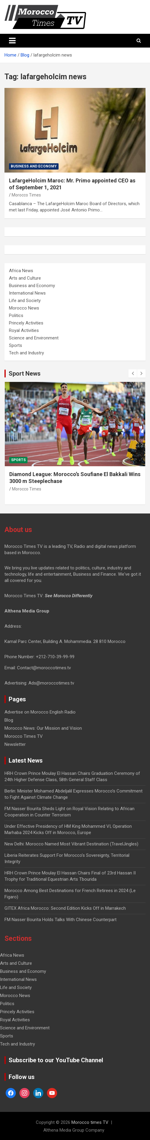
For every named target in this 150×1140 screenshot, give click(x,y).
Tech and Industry (26, 353)
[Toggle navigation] (12, 41)
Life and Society (25, 300)
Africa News (21, 270)
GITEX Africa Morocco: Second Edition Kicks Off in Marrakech (65, 908)
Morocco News (24, 308)
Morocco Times (26, 195)
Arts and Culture (25, 278)
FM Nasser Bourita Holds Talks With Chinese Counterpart (60, 919)
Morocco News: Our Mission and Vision (43, 728)
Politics (16, 315)
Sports (15, 345)
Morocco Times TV (23, 736)
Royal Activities (24, 330)
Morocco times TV (89, 1122)
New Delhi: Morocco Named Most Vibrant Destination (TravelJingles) (71, 844)
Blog (8, 720)
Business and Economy (34, 166)
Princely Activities (26, 323)
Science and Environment (34, 338)
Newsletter (15, 744)
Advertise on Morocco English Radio (40, 712)
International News (27, 293)
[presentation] (132, 373)
